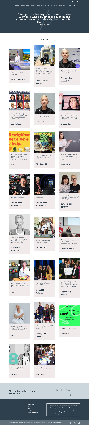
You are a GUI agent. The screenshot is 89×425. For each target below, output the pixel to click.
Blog (70, 5)
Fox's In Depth (17, 79)
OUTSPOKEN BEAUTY (66, 205)
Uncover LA (66, 124)
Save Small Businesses (28, 5)
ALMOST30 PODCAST (15, 249)
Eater (13, 335)
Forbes (39, 122)
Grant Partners (41, 5)
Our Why (16, 5)
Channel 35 (40, 374)
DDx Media (57, 422)
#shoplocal (66, 412)
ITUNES (64, 334)
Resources (62, 5)
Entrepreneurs (52, 5)
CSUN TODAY (66, 248)
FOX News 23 (41, 164)
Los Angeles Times (41, 335)
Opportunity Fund (66, 293)
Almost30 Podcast (40, 291)
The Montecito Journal (42, 81)
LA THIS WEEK (42, 248)
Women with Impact (66, 79)
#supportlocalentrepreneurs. (64, 414)
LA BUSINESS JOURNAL (16, 203)
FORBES (64, 165)
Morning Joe (16, 124)
